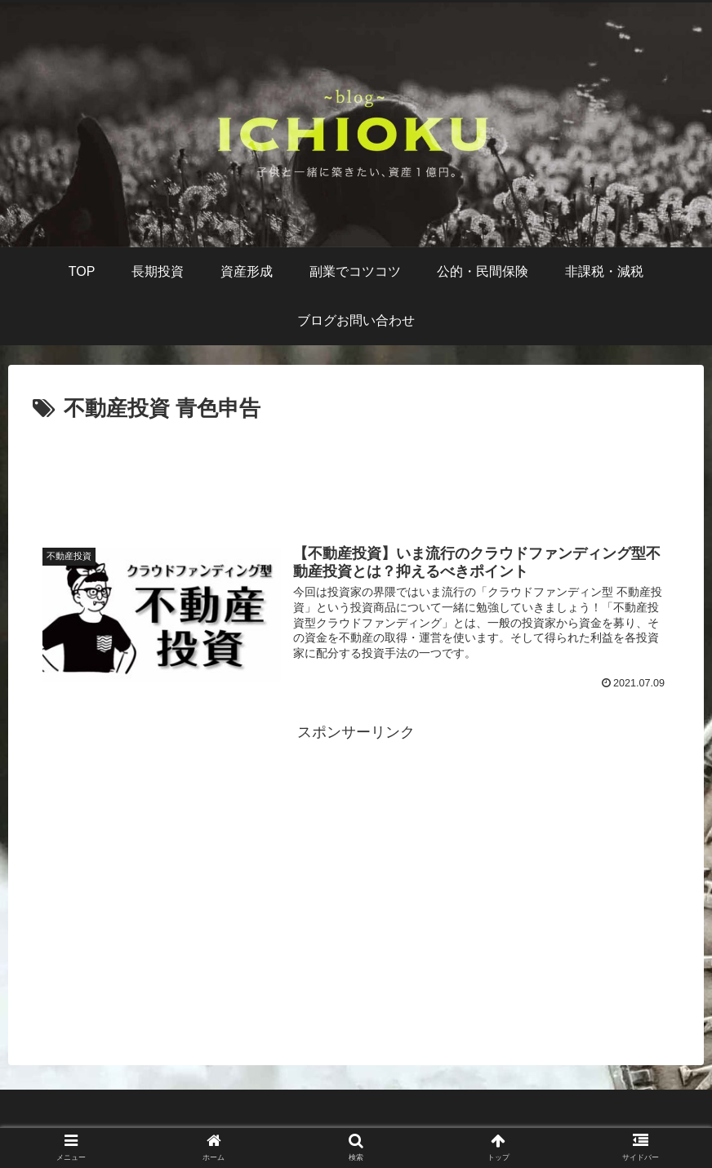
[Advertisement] (356, 472)
